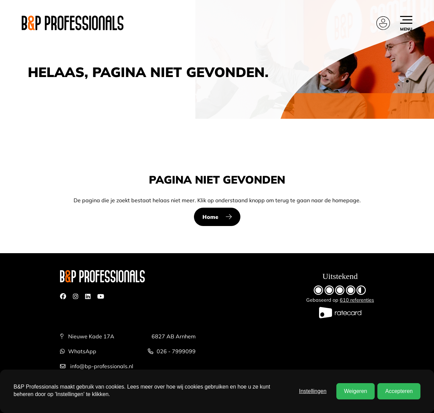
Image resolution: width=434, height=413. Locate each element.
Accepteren (399, 391)
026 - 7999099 (172, 351)
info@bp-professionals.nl (96, 366)
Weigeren (355, 391)
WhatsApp (78, 351)
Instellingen (313, 391)
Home (210, 216)
